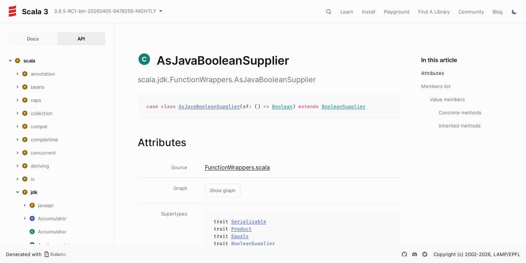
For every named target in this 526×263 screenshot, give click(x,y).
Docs (33, 39)
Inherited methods (460, 126)
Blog (498, 12)
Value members (447, 99)
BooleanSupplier (344, 106)
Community (471, 12)
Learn (346, 12)
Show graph (223, 190)
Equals (240, 236)
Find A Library (434, 12)
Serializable (248, 221)
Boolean (282, 106)
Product (241, 229)
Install (368, 12)
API (81, 39)
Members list (436, 86)
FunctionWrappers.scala (237, 167)
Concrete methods (460, 112)
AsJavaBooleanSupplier (209, 106)
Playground (396, 12)
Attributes (432, 73)
